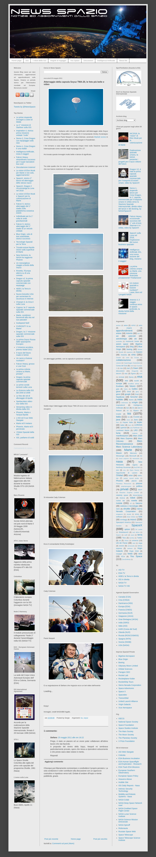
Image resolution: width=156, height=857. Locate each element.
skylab (129, 514)
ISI (128, 410)
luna (118, 433)
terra (140, 534)
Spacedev (122, 695)
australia (119, 341)
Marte (128, 450)
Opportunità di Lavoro (126, 473)
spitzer (127, 529)
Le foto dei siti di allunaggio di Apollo (24, 397)
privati (124, 489)
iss (82, 718)
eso (126, 381)
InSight (135, 402)
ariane (118, 333)
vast (133, 543)
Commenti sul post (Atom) (63, 843)
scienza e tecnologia (129, 506)
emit (140, 373)
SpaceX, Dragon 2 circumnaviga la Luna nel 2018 (25, 188)
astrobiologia (121, 339)
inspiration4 (120, 405)
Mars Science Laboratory (129, 446)
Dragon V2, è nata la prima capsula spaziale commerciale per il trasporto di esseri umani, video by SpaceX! (129, 176)
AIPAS (133, 325)
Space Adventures (126, 688)
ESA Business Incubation (129, 758)
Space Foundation (126, 725)
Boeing (121, 662)
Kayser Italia (128, 422)
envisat (121, 377)
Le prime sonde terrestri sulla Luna (24, 386)
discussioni (120, 371)
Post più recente (51, 839)
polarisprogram (126, 486)
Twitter (139, 538)
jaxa (118, 419)
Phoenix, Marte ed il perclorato (24, 428)
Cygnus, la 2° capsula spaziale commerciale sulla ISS (25, 309)
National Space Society (128, 722)
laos (129, 425)
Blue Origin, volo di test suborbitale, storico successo (24, 236)
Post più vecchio (100, 839)
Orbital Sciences (125, 669)
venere (121, 546)
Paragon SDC (124, 672)
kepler (139, 422)
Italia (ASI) (122, 626)
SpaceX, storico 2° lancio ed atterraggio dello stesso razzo (24, 180)
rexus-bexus (137, 495)
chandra (124, 355)
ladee (122, 425)
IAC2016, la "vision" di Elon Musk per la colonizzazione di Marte (130, 139)
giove (118, 391)
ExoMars (120, 386)
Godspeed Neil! (22, 323)
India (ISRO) (123, 623)
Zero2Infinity (126, 559)
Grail (137, 394)
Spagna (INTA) (124, 639)
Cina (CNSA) (123, 600)
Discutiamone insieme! (25, 167)
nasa (119, 461)
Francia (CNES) (125, 610)
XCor (123, 556)
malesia (134, 433)
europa (119, 383)
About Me (123, 60)
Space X (122, 691)
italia (118, 416)
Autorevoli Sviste (132, 341)
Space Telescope (125, 835)
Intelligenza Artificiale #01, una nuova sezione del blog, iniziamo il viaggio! (130, 255)
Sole (140, 517)
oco (117, 470)
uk (120, 540)
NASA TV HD (124, 586)
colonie (118, 363)
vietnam (129, 548)
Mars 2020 (137, 436)
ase (138, 333)
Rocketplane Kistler (126, 679)
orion (131, 475)
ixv (129, 417)
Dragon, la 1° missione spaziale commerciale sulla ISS (25, 334)
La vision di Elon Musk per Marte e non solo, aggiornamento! (25, 172)
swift (125, 535)
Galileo (135, 389)
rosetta (134, 500)
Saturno (138, 503)
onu (124, 470)
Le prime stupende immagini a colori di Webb (24, 119)
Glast (129, 392)
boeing (129, 349)
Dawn (135, 368)
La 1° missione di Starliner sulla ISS (23, 126)
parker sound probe (131, 478)
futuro (132, 386)
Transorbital (123, 698)
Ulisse (126, 540)
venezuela (131, 546)
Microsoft (132, 456)
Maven (119, 453)
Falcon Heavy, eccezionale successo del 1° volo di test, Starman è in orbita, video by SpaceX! (130, 222)
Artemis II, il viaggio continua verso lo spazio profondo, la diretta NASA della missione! (130, 307)
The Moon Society (126, 735)
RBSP (140, 489)
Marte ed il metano (24, 423)
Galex (126, 389)
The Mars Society (125, 731)
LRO (136, 430)
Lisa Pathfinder (135, 427)
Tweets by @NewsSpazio (24, 107)
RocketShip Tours (125, 682)
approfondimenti (124, 330)
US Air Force (121, 543)
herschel (134, 397)
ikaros (131, 400)
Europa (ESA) (124, 606)
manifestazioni (122, 436)
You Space (74, 60)
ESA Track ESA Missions (129, 767)
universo (135, 540)
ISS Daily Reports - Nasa (129, 785)
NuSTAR (137, 467)
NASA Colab (123, 800)
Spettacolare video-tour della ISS (24, 402)
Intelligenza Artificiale (106, 60)
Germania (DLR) (125, 613)
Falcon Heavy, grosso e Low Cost (25, 365)
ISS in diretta (123, 579)
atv (135, 339)
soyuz (86, 718)
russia (119, 503)
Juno (136, 420)
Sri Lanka (138, 529)
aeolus (118, 325)
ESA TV (121, 573)
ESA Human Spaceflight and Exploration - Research (130, 763)
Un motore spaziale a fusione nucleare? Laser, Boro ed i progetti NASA (130, 289)
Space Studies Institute (128, 728)
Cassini (139, 352)
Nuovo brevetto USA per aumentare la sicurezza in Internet (24, 296)
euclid (136, 381)
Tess (124, 538)
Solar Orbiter (131, 517)
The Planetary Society (127, 738)
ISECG (121, 718)
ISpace (136, 411)
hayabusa (120, 397)
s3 (131, 503)
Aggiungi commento (54, 762)
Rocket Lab (123, 675)
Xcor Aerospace (125, 708)
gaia (117, 389)
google (127, 394)
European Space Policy (128, 776)
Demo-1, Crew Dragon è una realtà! (25, 147)
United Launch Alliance (128, 701)
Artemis (129, 333)
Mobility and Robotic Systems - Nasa (127, 795)
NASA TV (122, 583)
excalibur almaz (133, 383)
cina (133, 354)
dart (128, 368)
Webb (130, 554)
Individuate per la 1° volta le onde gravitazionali (24, 218)
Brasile (121, 352)
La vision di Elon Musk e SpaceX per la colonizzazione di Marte (25, 197)
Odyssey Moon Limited (128, 666)
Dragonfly (135, 371)
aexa (126, 325)
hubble (119, 399)
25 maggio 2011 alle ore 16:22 (71, 737)
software (119, 517)
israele (118, 414)
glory (137, 391)
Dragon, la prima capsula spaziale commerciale (23, 379)
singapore (119, 514)
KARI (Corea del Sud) (127, 629)
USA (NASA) (123, 645)
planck (134, 481)
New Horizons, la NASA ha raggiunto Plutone (24, 257)
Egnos (133, 374)
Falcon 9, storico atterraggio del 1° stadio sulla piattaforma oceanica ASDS (25, 208)
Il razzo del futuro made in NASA (23, 354)
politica (139, 486)
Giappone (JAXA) (125, 616)
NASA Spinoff (124, 825)
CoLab (136, 357)
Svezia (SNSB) (124, 642)
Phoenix (119, 481)
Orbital (119, 475)
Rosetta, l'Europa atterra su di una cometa (23, 273)
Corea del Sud (121, 366)
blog (132, 346)
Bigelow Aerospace (126, 656)
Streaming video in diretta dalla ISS (24, 408)
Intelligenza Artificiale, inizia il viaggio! (25, 153)
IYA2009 (136, 417)
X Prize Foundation (126, 741)
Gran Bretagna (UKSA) (128, 619)
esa (139, 376)
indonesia (124, 402)
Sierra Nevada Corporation (129, 685)
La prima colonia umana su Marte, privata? (23, 371)
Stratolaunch (124, 532)
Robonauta (123, 828)
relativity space (122, 495)
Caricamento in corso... (23, 448)
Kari (117, 422)
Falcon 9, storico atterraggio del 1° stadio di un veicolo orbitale (24, 227)
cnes (127, 357)
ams (140, 325)
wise (140, 554)
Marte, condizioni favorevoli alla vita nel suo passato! (25, 317)
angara (129, 328)
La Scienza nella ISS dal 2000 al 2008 (25, 391)
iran (127, 408)
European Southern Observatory (126, 771)
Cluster (118, 357)
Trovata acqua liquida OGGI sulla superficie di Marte (25, 249)
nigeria (135, 465)
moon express (124, 458)
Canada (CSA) (124, 597)
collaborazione (123, 360)
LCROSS (138, 425)
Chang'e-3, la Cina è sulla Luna (24, 303)
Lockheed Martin (122, 430)
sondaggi (123, 520)
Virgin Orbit (134, 551)
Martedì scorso (100, 137)
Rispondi (54, 755)
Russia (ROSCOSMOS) (128, 635)
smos (137, 514)
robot (132, 497)
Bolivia (140, 349)
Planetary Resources (123, 483)
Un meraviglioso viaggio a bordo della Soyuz (25, 265)
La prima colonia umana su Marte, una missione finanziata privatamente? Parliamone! (130, 272)
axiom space (122, 344)
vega (140, 543)
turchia (131, 538)
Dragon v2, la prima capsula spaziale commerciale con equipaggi (24, 281)
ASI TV (121, 570)
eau (126, 374)
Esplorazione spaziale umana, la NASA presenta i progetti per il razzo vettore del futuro (129, 157)
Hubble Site (123, 782)
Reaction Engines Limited (129, 492)
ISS (27, 60)
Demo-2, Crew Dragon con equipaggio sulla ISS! (25, 140)
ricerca (122, 498)
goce (118, 394)
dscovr (118, 374)
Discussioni (88, 60)
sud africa (136, 532)
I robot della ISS (39, 60)
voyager (119, 554)
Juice (128, 420)
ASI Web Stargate (126, 752)
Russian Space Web (127, 831)
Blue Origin (123, 659)
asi (117, 336)
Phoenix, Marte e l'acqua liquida (23, 413)
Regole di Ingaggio (58, 60)
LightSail (123, 428)
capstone (129, 352)
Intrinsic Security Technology (125, 790)
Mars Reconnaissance (129, 442)
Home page (16, 60)
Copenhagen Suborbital (132, 363)
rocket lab (120, 501)
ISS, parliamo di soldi (25, 438)
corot (132, 366)
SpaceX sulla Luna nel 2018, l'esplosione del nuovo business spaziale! (129, 239)
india (139, 399)
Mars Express (127, 438)
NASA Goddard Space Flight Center (127, 809)
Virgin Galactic (124, 704)
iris (133, 408)
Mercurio (133, 453)
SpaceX (137, 525)
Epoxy (131, 377)
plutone (139, 483)
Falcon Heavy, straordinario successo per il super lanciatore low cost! (25, 160)
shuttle (126, 508)
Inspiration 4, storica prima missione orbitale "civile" (24, 133)
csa (121, 368)
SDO (118, 509)
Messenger (120, 456)
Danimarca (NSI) (125, 603)
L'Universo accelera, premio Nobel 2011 (24, 348)
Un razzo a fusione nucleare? (24, 359)
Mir (141, 456)
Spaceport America (123, 522)
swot (132, 535)
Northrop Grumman (123, 467)
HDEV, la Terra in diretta (128, 576)
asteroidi (132, 336)
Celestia (121, 755)
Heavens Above (125, 779)
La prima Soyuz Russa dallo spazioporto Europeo (25, 341)
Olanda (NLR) (124, 632)
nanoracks (136, 458)
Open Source (134, 470)
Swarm (118, 535)
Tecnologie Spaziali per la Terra (24, 243)
